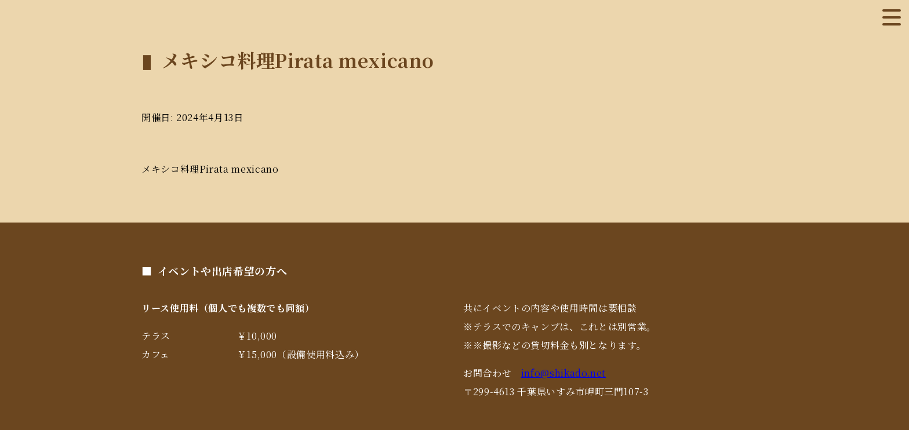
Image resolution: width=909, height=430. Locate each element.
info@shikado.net (563, 373)
